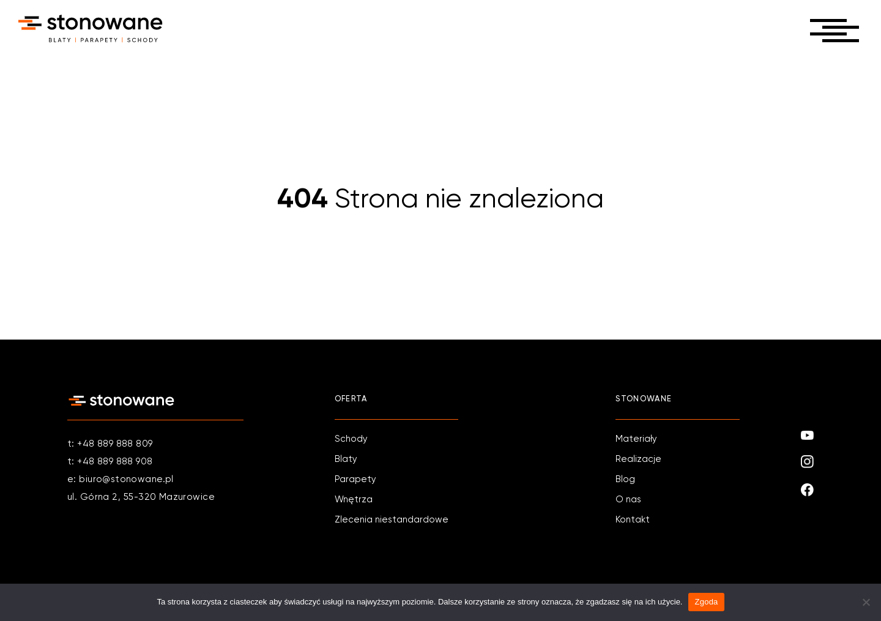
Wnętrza (354, 499)
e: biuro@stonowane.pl (120, 479)
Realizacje (638, 459)
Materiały (636, 439)
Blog (625, 479)
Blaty (346, 459)
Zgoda (706, 601)
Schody (351, 439)
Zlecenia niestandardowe (391, 519)
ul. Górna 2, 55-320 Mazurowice (141, 497)
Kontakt (632, 519)
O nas (628, 499)
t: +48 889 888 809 (110, 443)
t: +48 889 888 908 (110, 461)
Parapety (355, 479)
